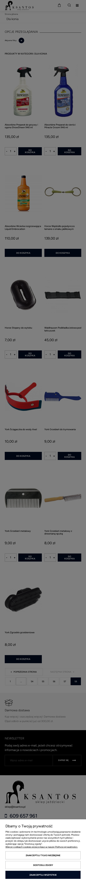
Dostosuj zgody (43, 865)
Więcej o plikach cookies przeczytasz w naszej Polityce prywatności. (41, 847)
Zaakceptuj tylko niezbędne (43, 855)
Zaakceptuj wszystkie (43, 875)
